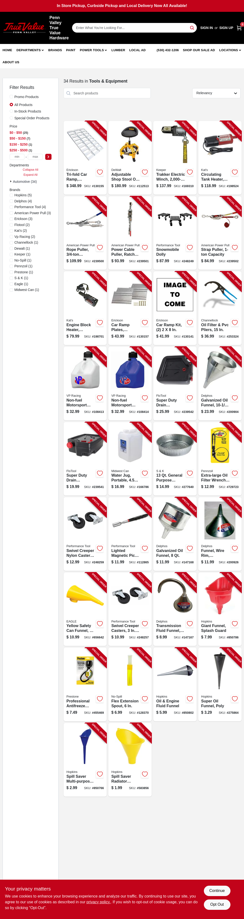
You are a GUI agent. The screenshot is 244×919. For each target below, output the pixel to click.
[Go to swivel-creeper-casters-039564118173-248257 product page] (130, 609)
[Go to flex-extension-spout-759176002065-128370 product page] (130, 684)
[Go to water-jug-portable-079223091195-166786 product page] (130, 459)
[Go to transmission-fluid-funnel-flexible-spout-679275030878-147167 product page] (175, 609)
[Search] (192, 27)
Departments (28, 50)
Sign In (206, 28)
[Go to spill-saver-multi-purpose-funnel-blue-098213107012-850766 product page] (85, 760)
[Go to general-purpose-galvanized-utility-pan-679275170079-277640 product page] (175, 459)
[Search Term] (134, 28)
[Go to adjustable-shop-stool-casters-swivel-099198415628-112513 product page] (130, 158)
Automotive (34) (25, 182)
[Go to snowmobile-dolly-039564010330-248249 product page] (175, 233)
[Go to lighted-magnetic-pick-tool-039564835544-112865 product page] (130, 534)
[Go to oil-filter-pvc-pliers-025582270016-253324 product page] (220, 308)
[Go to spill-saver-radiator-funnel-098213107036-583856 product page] (130, 760)
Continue (217, 891)
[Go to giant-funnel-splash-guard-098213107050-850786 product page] (220, 609)
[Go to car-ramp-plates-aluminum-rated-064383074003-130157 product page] (130, 308)
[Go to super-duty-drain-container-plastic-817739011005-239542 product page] (175, 383)
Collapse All (30, 169)
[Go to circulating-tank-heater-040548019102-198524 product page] (220, 158)
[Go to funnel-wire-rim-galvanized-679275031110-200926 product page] (220, 534)
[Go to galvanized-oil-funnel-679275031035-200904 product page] (220, 383)
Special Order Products (32, 118)
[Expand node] (11, 181)
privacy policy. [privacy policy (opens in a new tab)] (99, 902)
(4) (23, 201)
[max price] (35, 157)
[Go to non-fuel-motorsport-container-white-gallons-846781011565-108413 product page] (85, 383)
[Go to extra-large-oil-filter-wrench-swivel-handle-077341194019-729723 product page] (220, 459)
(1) (26, 242)
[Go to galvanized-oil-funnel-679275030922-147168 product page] (175, 534)
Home (7, 50)
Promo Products (27, 97)
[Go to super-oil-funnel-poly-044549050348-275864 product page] (220, 684)
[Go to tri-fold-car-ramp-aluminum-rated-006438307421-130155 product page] (85, 158)
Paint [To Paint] (70, 50)
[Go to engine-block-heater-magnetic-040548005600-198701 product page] (85, 308)
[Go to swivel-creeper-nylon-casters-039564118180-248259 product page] (85, 534)
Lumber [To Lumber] (118, 50)
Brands (55, 50)
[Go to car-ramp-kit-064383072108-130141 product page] (175, 308)
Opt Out (217, 904)
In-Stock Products (28, 111)
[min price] (17, 157)
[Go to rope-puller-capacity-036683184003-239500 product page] (85, 233)
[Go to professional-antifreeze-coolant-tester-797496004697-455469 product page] (85, 684)
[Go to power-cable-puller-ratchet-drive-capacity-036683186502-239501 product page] (130, 233)
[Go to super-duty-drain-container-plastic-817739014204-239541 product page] (85, 459)
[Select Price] (48, 157)
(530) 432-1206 (168, 50)
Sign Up (226, 28)
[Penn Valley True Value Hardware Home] (24, 28)
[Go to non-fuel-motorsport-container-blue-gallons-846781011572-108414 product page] (130, 383)
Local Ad (137, 50)
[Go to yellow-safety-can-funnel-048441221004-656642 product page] (85, 609)
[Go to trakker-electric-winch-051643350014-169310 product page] (175, 158)
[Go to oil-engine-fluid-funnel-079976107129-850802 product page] (175, 684)
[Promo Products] (11, 96)
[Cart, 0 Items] (239, 27)
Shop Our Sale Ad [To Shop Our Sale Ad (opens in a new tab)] (199, 50)
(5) (23, 195)
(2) (22, 225)
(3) (33, 213)
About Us (11, 62)
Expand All (30, 175)
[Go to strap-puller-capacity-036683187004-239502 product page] (220, 233)
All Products (24, 105)
